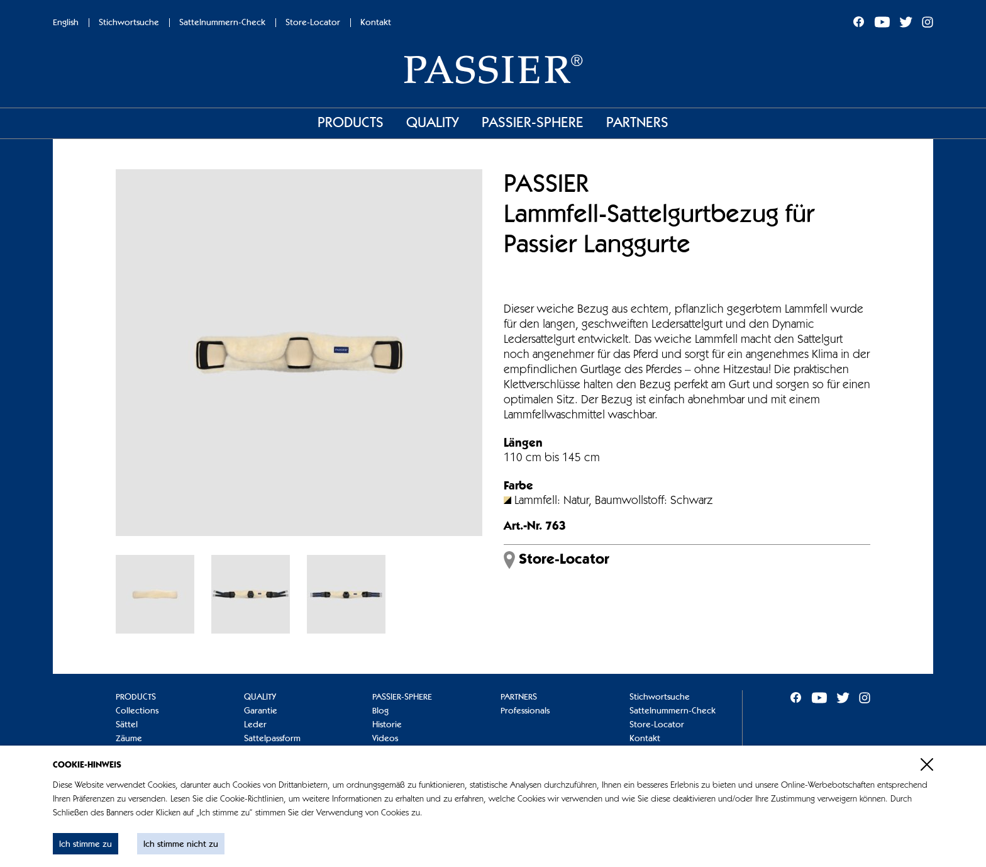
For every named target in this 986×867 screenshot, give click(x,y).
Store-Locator (312, 22)
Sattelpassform (272, 738)
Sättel (127, 724)
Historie (387, 724)
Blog (380, 711)
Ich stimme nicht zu (180, 844)
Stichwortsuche (129, 22)
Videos (385, 738)
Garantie (260, 711)
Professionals (525, 711)
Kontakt (375, 22)
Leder (255, 724)
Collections (137, 711)
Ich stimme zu (85, 844)
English (66, 22)
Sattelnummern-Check (222, 22)
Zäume (129, 738)
